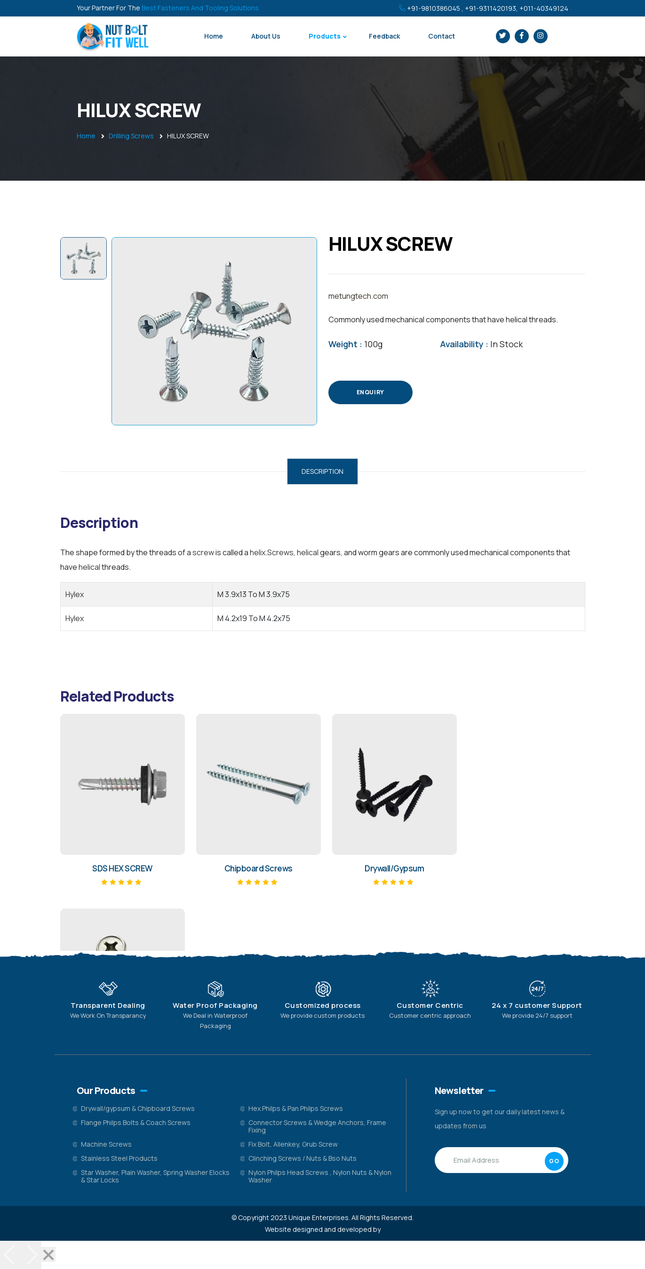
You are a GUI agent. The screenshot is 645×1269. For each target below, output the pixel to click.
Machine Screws (106, 1144)
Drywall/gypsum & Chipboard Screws (138, 1108)
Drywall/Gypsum (389, 868)
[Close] (48, 1254)
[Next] (31, 1255)
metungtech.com (358, 296)
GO (554, 1161)
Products (325, 36)
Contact (441, 36)
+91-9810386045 (433, 8)
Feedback (384, 36)
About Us (265, 36)
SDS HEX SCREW (121, 868)
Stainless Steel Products (119, 1158)
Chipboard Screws (256, 868)
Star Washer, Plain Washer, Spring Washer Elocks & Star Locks (155, 1176)
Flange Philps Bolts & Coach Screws (136, 1122)
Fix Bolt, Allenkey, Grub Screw (293, 1144)
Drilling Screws (131, 135)
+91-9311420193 (490, 8)
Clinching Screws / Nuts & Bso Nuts (302, 1158)
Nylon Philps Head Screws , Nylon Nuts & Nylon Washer (319, 1176)
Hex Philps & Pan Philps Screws (295, 1108)
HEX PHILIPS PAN (523, 868)
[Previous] (10, 1255)
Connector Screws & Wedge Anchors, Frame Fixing (317, 1126)
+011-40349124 (543, 8)
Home (213, 36)
